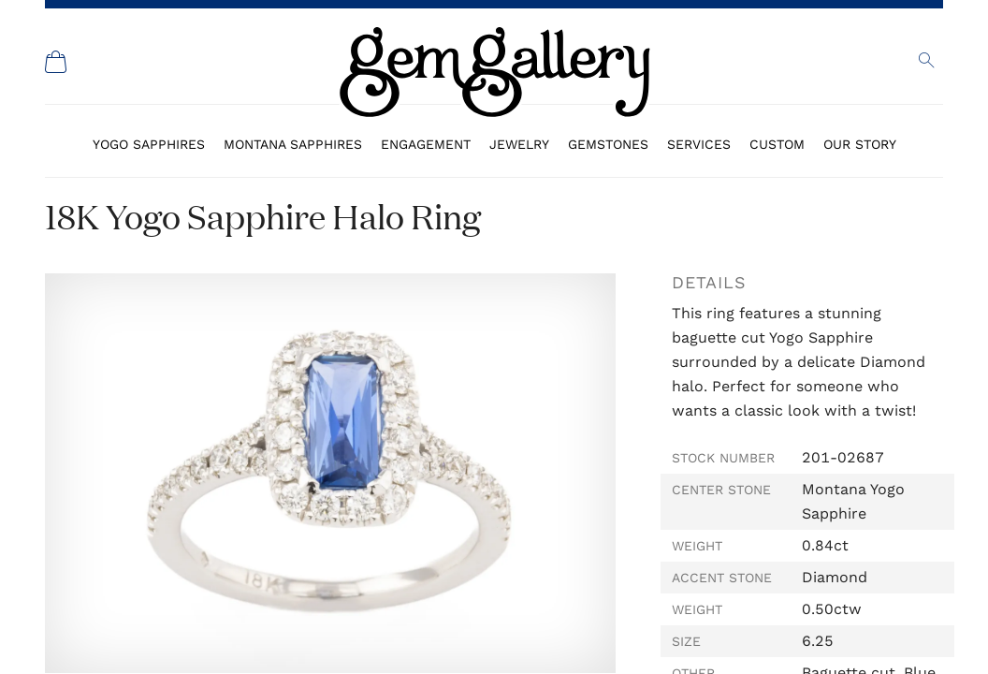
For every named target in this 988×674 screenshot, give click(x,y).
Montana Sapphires (293, 144)
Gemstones (608, 144)
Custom (777, 144)
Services (699, 144)
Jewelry (519, 144)
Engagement (426, 144)
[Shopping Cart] (56, 62)
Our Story (859, 144)
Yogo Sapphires (149, 144)
